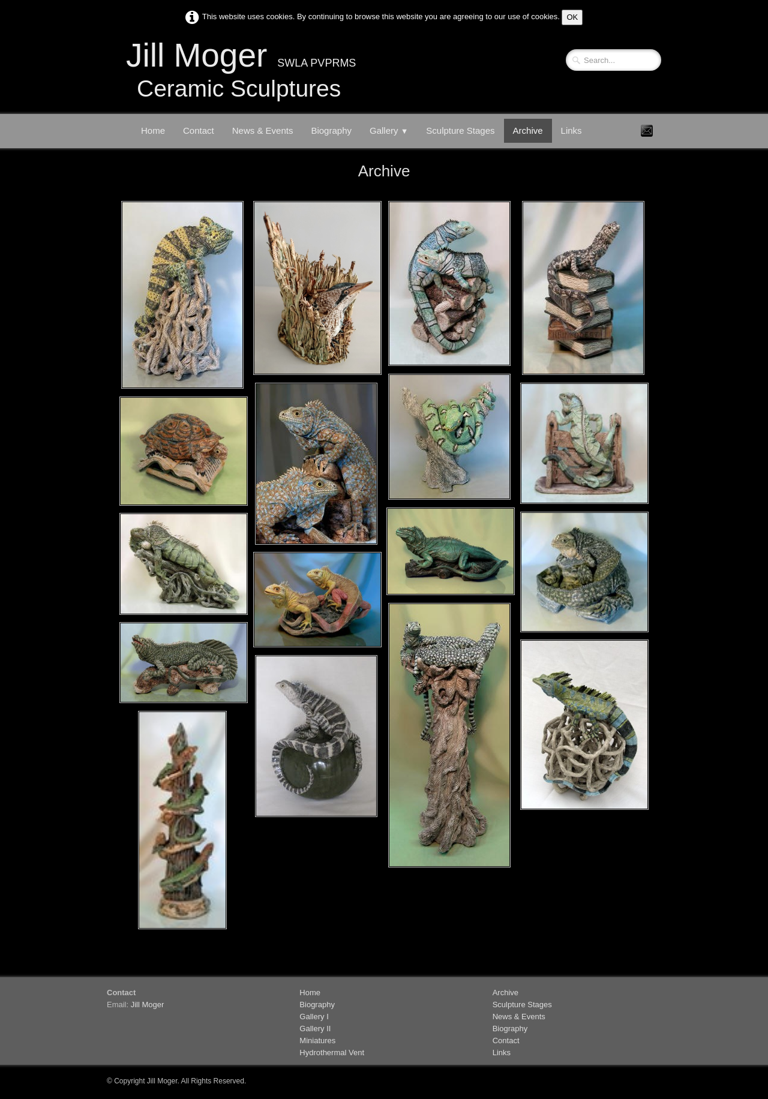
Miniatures (317, 1040)
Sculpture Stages (460, 130)
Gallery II (315, 1028)
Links (571, 130)
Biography (331, 130)
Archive (528, 130)
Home (153, 130)
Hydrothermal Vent (331, 1052)
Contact (198, 130)
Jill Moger (147, 1004)
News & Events (262, 130)
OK (572, 17)
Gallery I (313, 1016)
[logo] (239, 74)
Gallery (389, 130)
